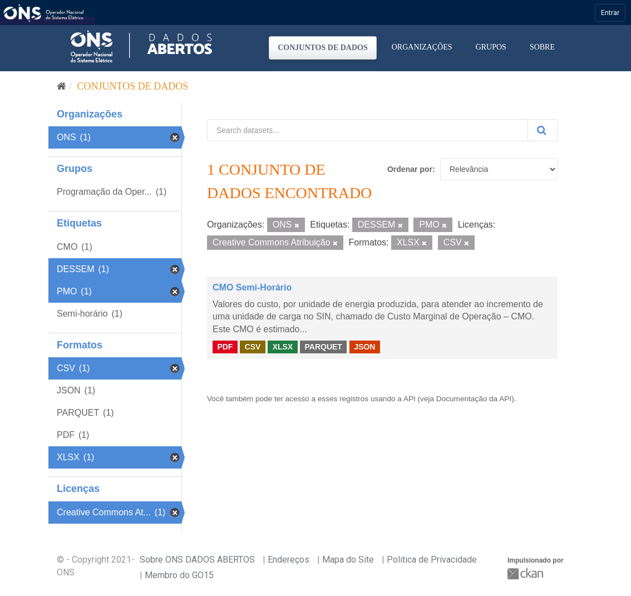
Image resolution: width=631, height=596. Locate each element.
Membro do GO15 (179, 575)
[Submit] (543, 130)
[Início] (61, 86)
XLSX (283, 346)
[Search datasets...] (367, 130)
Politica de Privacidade (432, 559)
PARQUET (323, 346)
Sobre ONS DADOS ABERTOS (197, 559)
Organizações (422, 47)
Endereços (288, 559)
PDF (225, 346)
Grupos (491, 47)
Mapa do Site (348, 559)
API (409, 399)
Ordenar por (409, 169)
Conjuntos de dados (323, 47)
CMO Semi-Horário (252, 287)
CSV (253, 346)
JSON (364, 346)
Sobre (542, 47)
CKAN (526, 573)
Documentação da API (473, 399)
